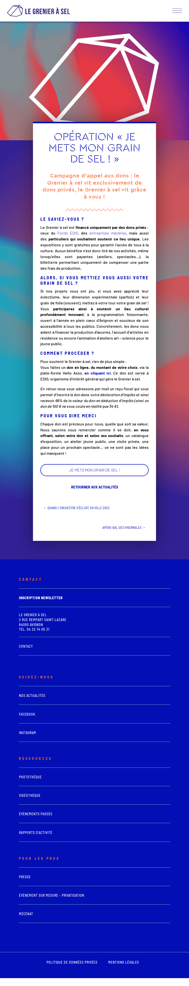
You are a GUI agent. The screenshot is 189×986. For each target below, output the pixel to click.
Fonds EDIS (66, 233)
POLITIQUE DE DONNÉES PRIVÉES (72, 962)
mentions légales (123, 962)
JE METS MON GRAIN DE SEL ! (94, 470)
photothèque (30, 777)
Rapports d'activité (35, 832)
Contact (26, 646)
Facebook (27, 714)
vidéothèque (30, 795)
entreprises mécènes (107, 233)
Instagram (27, 733)
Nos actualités (32, 695)
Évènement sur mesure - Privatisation (51, 895)
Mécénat (26, 914)
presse (25, 877)
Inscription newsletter (41, 598)
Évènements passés (35, 814)
